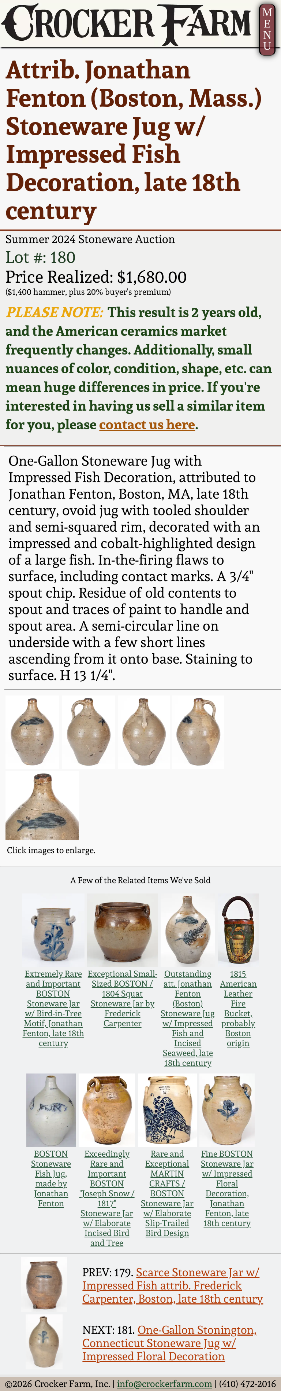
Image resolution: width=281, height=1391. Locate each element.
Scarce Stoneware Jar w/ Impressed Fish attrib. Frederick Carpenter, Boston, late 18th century (172, 1285)
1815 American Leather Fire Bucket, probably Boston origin (238, 1008)
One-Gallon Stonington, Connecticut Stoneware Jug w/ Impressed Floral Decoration (169, 1343)
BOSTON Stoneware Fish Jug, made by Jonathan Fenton (51, 1178)
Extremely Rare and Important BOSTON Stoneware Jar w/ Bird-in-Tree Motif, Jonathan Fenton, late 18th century (53, 1008)
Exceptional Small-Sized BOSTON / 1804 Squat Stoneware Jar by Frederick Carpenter (122, 998)
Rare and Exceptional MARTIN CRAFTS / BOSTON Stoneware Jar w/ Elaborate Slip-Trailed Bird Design (167, 1193)
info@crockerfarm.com (164, 1383)
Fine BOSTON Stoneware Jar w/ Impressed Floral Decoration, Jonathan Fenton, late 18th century (227, 1188)
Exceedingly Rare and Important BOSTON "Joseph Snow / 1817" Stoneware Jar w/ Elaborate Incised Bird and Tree (107, 1198)
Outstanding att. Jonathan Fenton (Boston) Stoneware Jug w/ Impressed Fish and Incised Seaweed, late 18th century (188, 1018)
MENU (267, 29)
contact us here (147, 424)
